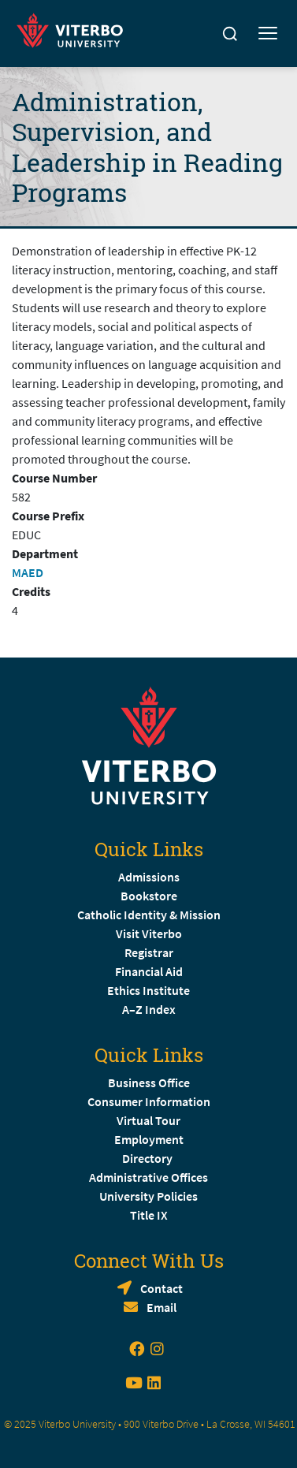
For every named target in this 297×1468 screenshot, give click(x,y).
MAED (27, 572)
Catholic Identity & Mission (149, 914)
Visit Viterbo (149, 933)
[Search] (230, 34)
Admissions (149, 877)
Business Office (149, 1082)
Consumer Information (148, 1101)
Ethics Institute (148, 990)
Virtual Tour (148, 1120)
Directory (148, 1158)
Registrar (148, 952)
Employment (149, 1139)
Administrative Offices (148, 1177)
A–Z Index (149, 1009)
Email (161, 1307)
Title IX (149, 1215)
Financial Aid (149, 971)
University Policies (148, 1196)
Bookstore (149, 896)
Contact (161, 1288)
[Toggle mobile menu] (268, 34)
